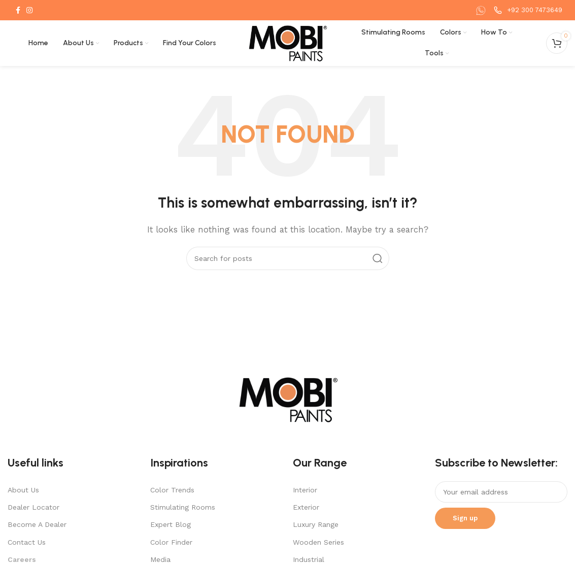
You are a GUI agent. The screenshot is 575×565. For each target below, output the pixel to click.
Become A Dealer (37, 524)
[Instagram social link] (29, 10)
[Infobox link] (482, 10)
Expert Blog (170, 524)
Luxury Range (316, 524)
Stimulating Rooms (182, 507)
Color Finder (171, 542)
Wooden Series (318, 542)
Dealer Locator (33, 507)
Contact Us (27, 542)
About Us (23, 490)
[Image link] (288, 399)
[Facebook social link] (18, 10)
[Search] (287, 258)
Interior (305, 490)
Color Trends (172, 490)
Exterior (306, 507)
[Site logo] (287, 42)
